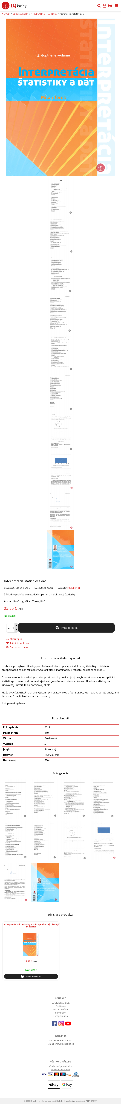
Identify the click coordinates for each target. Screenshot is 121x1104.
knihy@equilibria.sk (64, 1043)
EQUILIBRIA (73, 588)
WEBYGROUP (91, 1101)
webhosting (70, 1101)
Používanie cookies (60, 1069)
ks (13, 628)
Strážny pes (14, 638)
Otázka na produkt (17, 647)
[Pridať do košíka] (66, 628)
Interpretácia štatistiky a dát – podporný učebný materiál (31, 925)
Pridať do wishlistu (17, 643)
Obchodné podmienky (60, 1066)
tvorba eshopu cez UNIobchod (52, 1101)
